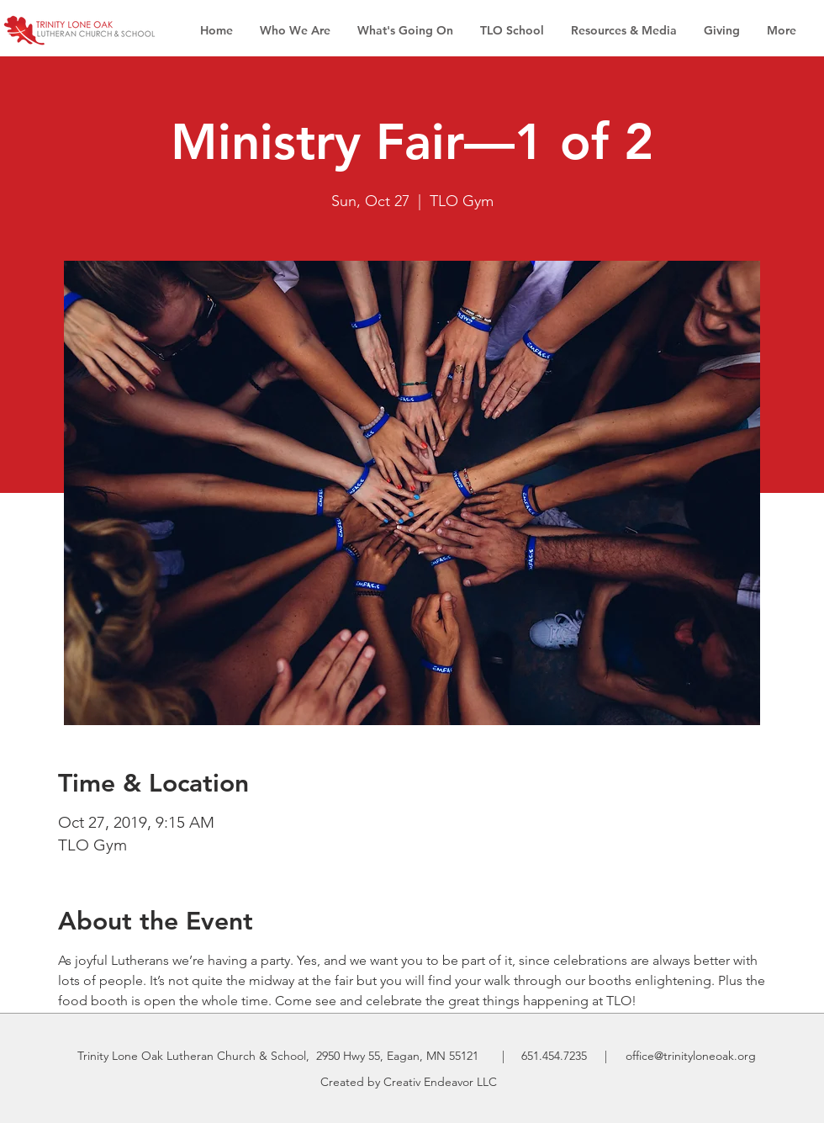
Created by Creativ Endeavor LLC (408, 1081)
